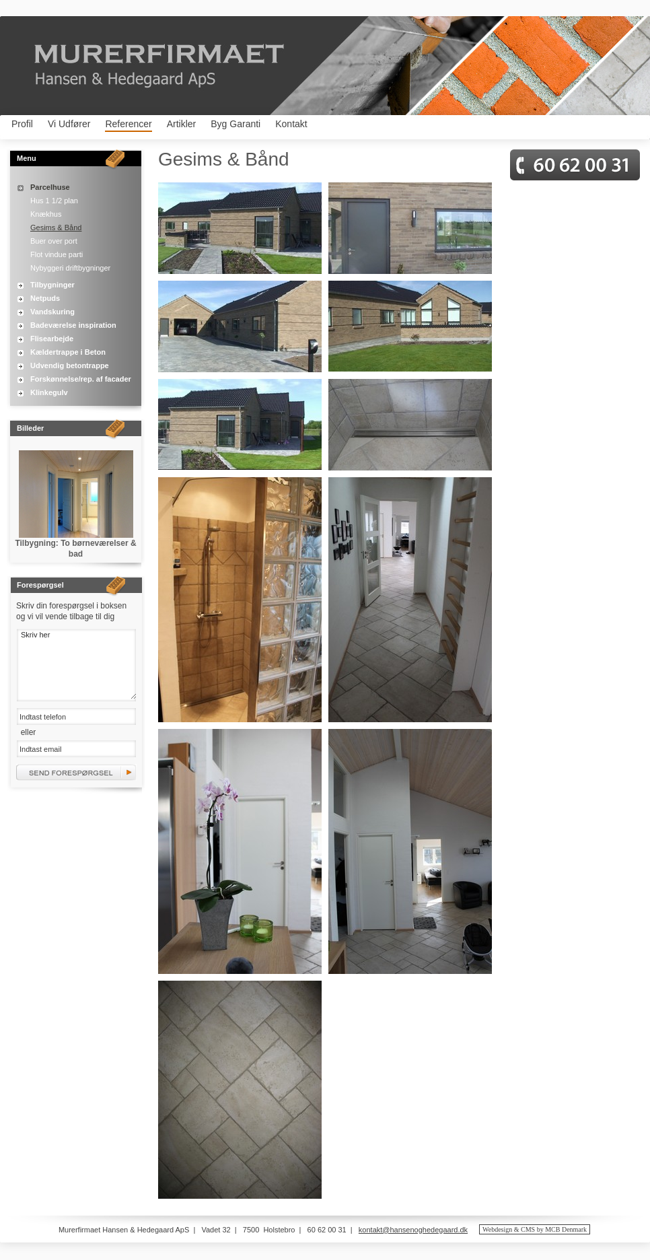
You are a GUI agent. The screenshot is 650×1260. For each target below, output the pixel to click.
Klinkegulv (49, 392)
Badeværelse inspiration (73, 325)
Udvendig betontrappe (69, 365)
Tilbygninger (52, 285)
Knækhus (45, 214)
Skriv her (76, 664)
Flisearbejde (51, 339)
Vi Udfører (69, 123)
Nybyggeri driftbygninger (70, 268)
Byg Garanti (235, 123)
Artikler (181, 123)
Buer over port (53, 241)
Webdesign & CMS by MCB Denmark (534, 1229)
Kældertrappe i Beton (68, 352)
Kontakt (291, 123)
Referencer (128, 123)
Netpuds (45, 298)
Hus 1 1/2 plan (54, 201)
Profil (22, 123)
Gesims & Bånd (55, 227)
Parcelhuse (50, 187)
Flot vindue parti (56, 254)
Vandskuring (52, 312)
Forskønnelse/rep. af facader (80, 379)
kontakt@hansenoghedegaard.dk (413, 1230)
